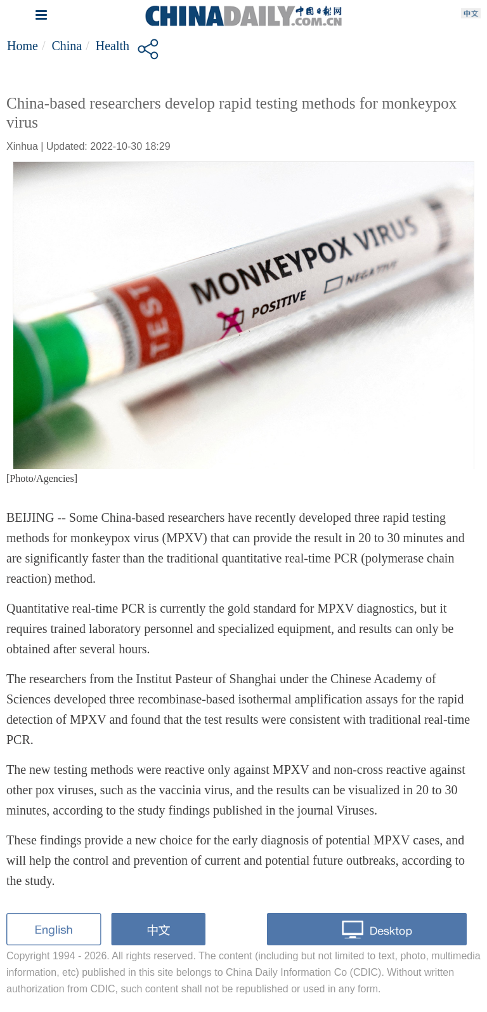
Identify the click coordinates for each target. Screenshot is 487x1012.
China (66, 46)
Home (22, 46)
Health (112, 46)
